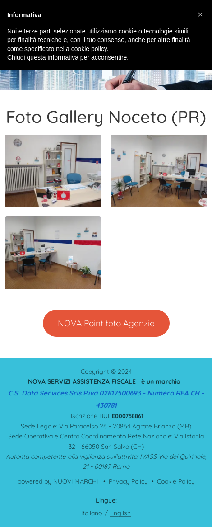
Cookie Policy (176, 481)
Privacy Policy (128, 481)
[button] (200, 14)
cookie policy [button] (89, 48)
